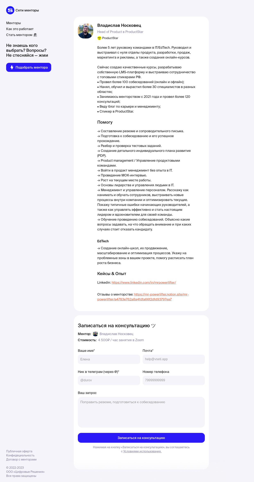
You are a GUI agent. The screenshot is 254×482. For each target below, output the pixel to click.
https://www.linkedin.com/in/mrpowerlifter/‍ (144, 282)
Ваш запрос (87, 393)
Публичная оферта (19, 451)
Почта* (148, 350)
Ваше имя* (86, 350)
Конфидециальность (20, 455)
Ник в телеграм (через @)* (98, 372)
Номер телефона (156, 372)
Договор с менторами (21, 459)
